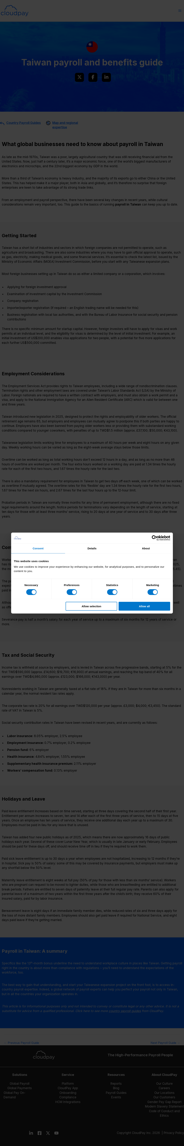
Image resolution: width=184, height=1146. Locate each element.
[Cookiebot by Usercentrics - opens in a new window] (154, 538)
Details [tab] (92, 548)
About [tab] (146, 548)
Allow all (144, 606)
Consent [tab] (38, 548)
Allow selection (91, 606)
